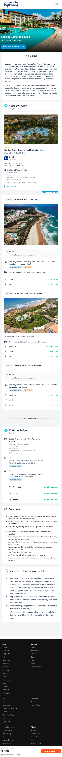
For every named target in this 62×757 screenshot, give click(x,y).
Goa (4, 702)
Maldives (6, 663)
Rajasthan (6, 721)
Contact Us (35, 733)
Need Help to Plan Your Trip (13, 47)
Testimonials (7, 730)
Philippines (6, 693)
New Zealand (35, 705)
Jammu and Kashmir (10, 708)
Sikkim (5, 718)
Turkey (5, 673)
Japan (5, 683)
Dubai (5, 647)
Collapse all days (50, 193)
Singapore (6, 654)
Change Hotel (11, 186)
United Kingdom (36, 667)
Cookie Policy (36, 737)
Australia (34, 702)
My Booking (7, 733)
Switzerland (35, 650)
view (42, 150)
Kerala (5, 712)
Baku (4, 676)
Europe (33, 647)
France (33, 663)
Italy (32, 660)
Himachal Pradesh (9, 715)
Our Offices (7, 743)
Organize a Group (9, 737)
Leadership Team (9, 740)
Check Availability (51, 751)
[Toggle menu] (56, 4)
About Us (34, 730)
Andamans (6, 705)
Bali (4, 657)
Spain (33, 657)
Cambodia (6, 680)
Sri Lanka (6, 670)
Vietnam (5, 667)
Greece (33, 654)
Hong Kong (6, 660)
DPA (32, 740)
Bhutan (5, 686)
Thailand (6, 650)
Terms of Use (36, 743)
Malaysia (6, 690)
